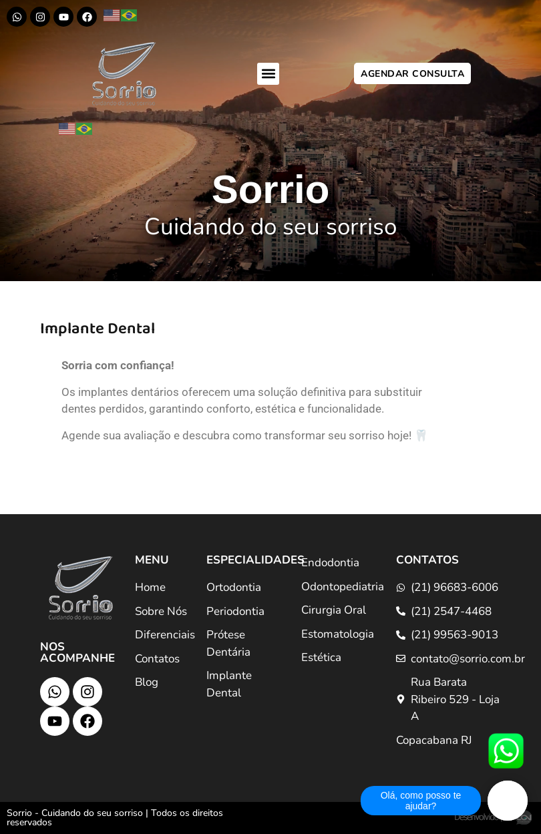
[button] (268, 74)
